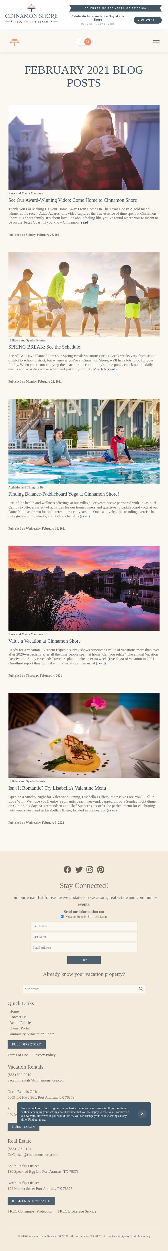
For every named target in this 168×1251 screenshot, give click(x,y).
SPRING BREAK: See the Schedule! (45, 347)
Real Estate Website (31, 1201)
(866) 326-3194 (19, 1149)
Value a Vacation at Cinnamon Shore (44, 641)
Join (84, 960)
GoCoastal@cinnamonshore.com (33, 1154)
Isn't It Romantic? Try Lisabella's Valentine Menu (57, 788)
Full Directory (26, 1044)
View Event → (148, 20)
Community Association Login (31, 1034)
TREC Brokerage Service (76, 1211)
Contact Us (18, 1017)
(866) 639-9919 (19, 1075)
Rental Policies (21, 1023)
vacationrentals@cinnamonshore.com (36, 1080)
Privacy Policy (44, 1055)
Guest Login (23, 1126)
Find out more (36, 1119)
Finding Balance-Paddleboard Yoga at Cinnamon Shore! (63, 494)
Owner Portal (20, 1028)
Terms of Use (18, 1055)
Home (14, 1011)
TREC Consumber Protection (30, 1211)
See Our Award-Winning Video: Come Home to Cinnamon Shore (72, 200)
